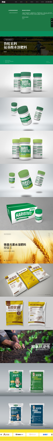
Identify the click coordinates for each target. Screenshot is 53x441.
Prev (1, 434)
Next (52, 434)
